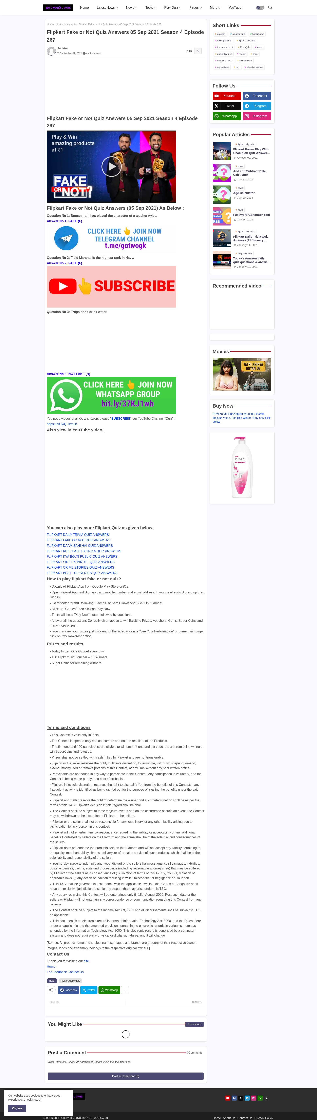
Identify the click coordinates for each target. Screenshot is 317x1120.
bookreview (258, 34)
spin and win (245, 60)
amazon (221, 34)
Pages (194, 7)
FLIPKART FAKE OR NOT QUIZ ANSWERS (79, 540)
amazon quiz (238, 34)
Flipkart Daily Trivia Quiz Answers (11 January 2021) (250, 238)
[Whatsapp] (109, 990)
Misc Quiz (245, 47)
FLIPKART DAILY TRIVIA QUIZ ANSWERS (78, 534)
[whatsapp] (260, 1098)
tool (238, 67)
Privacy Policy (263, 1118)
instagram (260, 116)
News (130, 7)
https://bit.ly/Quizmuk (62, 424)
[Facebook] (68, 990)
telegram (260, 106)
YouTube (235, 7)
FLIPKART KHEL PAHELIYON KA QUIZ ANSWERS (84, 551)
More (213, 7)
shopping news (224, 60)
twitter (229, 106)
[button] (260, 8)
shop (255, 54)
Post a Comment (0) (125, 1076)
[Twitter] (88, 990)
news (259, 47)
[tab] (84, 7)
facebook (260, 96)
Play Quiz (171, 7)
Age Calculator (244, 193)
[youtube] (227, 1098)
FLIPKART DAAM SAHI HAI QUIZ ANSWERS (80, 545)
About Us (229, 1118)
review (242, 54)
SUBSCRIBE (120, 418)
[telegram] (247, 1098)
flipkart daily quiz (66, 24)
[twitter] (240, 1098)
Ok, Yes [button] (17, 1108)
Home (84, 7)
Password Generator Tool (251, 214)
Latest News (106, 7)
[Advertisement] (126, 86)
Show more (194, 1024)
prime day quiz (224, 54)
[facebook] (234, 1098)
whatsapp (229, 116)
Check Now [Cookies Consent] (30, 1099)
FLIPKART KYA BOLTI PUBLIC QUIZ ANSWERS (82, 556)
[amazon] (266, 1098)
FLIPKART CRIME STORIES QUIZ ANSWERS (80, 567)
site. (87, 961)
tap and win (223, 67)
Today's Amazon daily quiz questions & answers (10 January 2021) (252, 260)
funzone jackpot (225, 47)
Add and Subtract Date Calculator (249, 172)
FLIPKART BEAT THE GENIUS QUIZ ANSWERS (82, 573)
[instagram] (253, 1098)
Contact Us (244, 1118)
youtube (229, 96)
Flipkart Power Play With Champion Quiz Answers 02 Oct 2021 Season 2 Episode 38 (251, 151)
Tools (149, 7)
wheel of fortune (255, 67)
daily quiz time (224, 40)
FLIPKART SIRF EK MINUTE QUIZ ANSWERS (81, 562)
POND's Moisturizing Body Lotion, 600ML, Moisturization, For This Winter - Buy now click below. (242, 417)
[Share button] (125, 990)
